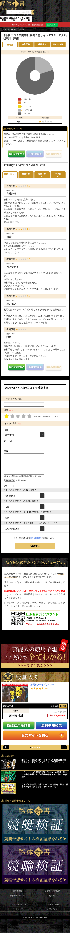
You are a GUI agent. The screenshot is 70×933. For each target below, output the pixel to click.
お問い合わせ (52, 909)
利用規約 (52, 896)
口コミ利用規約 (35, 538)
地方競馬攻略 (4, 19)
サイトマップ (17, 909)
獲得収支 (42, 44)
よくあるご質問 (52, 905)
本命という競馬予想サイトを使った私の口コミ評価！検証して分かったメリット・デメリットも (43, 761)
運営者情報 (17, 891)
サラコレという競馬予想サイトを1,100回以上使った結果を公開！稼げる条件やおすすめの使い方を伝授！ (44, 774)
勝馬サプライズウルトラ (42, 684)
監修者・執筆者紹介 (52, 891)
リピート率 (58, 44)
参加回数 (26, 44)
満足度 (10, 44)
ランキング (21, 19)
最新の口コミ (10, 174)
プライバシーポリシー (17, 905)
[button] (30, 747)
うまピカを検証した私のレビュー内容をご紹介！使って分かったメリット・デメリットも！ (44, 785)
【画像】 (63, 706)
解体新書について (17, 896)
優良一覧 (29, 19)
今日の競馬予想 (12, 19)
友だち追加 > (51, 25)
